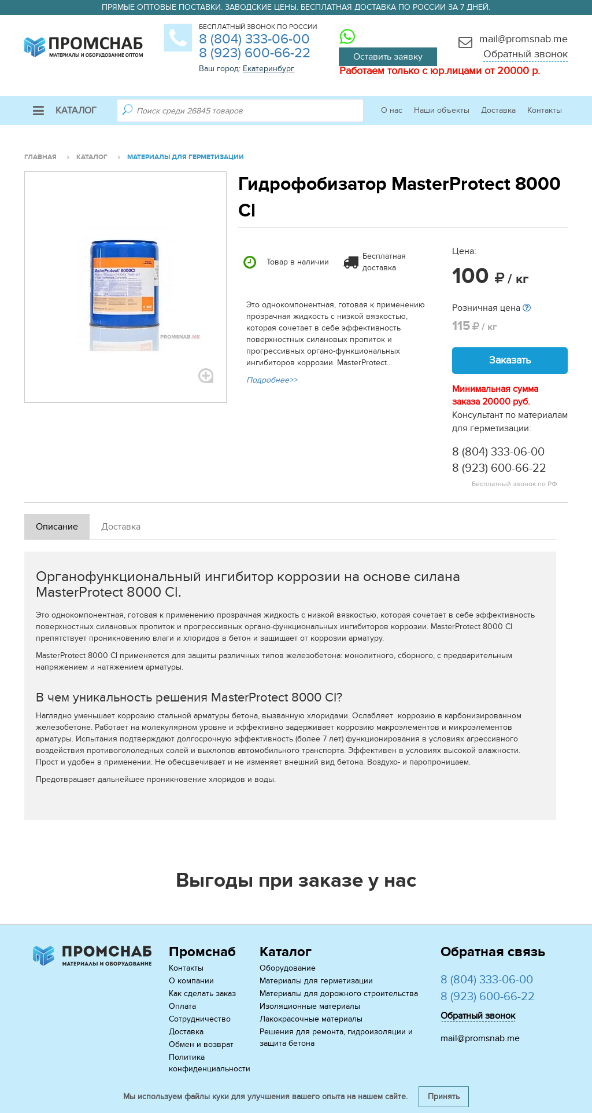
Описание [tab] (57, 526)
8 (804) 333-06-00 (254, 39)
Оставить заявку (388, 57)
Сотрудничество (200, 1019)
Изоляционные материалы (310, 1006)
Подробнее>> (271, 380)
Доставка (498, 110)
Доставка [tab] (120, 526)
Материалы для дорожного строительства (339, 993)
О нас (391, 110)
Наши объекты (441, 110)
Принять (444, 1096)
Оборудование (288, 968)
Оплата (182, 1006)
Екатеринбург (268, 69)
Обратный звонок (525, 54)
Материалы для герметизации (316, 981)
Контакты (544, 110)
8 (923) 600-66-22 (254, 53)
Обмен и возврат (201, 1044)
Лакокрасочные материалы (311, 1019)
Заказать (510, 360)
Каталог (65, 110)
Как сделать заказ (202, 993)
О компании (191, 981)
